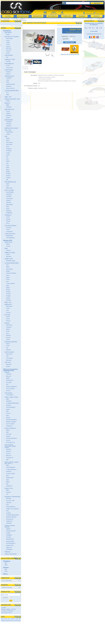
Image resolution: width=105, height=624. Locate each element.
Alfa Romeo (9, 144)
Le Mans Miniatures (11, 469)
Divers (5, 574)
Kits (6, 563)
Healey (8, 42)
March (7, 169)
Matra (7, 94)
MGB (7, 206)
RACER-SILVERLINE (11, 342)
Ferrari (8, 40)
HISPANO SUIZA (10, 260)
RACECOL (9, 547)
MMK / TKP (8, 97)
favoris (62, 14)
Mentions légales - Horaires (8, 609)
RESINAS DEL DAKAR (11, 128)
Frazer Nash (9, 67)
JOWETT (8, 200)
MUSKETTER (9, 545)
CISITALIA (9, 194)
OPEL (7, 82)
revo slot (18, 618)
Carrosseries (8, 393)
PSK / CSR (8, 130)
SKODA (8, 117)
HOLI (7, 510)
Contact (97, 16)
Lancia (8, 44)
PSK (6, 136)
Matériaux (7, 552)
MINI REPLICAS (9, 109)
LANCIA (8, 113)
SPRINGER (9, 549)
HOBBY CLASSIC (10, 252)
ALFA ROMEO (10, 192)
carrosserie (17, 620)
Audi (7, 265)
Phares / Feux (9, 488)
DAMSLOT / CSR (10, 59)
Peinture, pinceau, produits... (10, 526)
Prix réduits (52, 16)
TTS (7, 494)
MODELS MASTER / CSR (12, 99)
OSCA (7, 208)
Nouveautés (37, 16)
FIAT (7, 356)
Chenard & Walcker (11, 273)
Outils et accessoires (11, 554)
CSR (7, 504)
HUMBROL (9, 535)
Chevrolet (8, 227)
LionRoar (8, 513)
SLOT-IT (8, 390)
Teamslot (8, 492)
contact (45, 14)
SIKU (7, 479)
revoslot (12, 618)
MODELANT (8, 304)
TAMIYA (8, 529)
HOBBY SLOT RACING (12, 508)
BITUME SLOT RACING (12, 36)
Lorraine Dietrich (10, 283)
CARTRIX (8, 374)
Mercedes (8, 48)
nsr (9, 618)
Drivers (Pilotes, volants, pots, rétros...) (12, 462)
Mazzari (8, 73)
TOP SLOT (8, 362)
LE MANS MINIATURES (12, 90)
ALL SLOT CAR (10, 500)
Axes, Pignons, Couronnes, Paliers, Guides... (10, 446)
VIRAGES (8, 523)
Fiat (7, 57)
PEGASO (8, 123)
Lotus (7, 165)
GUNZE (8, 533)
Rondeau (8, 300)
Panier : (98, 13)
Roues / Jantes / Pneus (11, 397)
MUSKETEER (9, 120)
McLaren (8, 250)
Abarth (8, 138)
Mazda (8, 244)
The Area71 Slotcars (10, 225)
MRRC (8, 378)
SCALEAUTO (9, 380)
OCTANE (7, 315)
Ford (7, 92)
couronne (8, 620)
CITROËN (8, 78)
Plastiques (6, 561)
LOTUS (8, 111)
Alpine (7, 140)
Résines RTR (7, 240)
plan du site (53, 14)
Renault (8, 221)
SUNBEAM (9, 212)
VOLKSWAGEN (10, 237)
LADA (7, 80)
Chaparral (8, 148)
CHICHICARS (9, 55)
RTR (6, 565)
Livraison (3, 607)
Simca (7, 223)
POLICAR (8, 382)
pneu (11, 620)
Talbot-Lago (9, 188)
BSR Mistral (8, 32)
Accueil (8, 16)
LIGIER (8, 134)
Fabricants (67, 16)
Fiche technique (30, 72)
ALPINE (8, 61)
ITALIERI (8, 537)
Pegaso (8, 219)
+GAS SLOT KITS (10, 234)
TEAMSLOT (8, 215)
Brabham (8, 71)
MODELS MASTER (11, 517)
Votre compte (89, 13)
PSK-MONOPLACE (10, 182)
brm (6, 618)
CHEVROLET (9, 132)
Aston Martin (9, 38)
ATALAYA (8, 498)
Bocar (7, 146)
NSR (7, 415)
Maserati (8, 46)
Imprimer (26, 66)
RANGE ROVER (10, 84)
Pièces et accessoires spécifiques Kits (10, 369)
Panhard (8, 291)
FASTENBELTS (9, 63)
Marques (82, 16)
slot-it (2, 618)
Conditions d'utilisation (7, 611)
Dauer (7, 275)
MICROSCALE (10, 539)
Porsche (8, 51)
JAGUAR (8, 202)
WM (7, 179)
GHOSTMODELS (10, 407)
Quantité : (66, 39)
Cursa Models (9, 394)
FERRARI (8, 107)
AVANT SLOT (9, 242)
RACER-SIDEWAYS (11, 386)
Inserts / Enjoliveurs (10, 428)
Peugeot (8, 173)
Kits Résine (7, 31)
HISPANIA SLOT (9, 76)
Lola (7, 163)
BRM (6, 248)
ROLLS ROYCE (10, 88)
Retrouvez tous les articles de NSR (70, 54)
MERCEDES (9, 204)
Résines (6, 567)
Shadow (8, 177)
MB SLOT (8, 376)
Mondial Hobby (10, 541)
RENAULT (9, 86)
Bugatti (8, 271)
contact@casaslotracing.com (94, 33)
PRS (7, 411)
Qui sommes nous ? (6, 612)
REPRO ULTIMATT (11, 421)
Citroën (8, 254)
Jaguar (8, 161)
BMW (7, 105)
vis (14, 620)
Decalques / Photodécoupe (12, 496)
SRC (7, 484)
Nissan (8, 34)
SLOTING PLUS (10, 442)
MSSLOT (7, 103)
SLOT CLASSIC (9, 190)
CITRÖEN (8, 150)
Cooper (8, 152)
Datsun (8, 329)
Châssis (7, 372)
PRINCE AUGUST (11, 531)
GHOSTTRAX (9, 70)
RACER (7, 323)
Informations (23, 16)
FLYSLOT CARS (10, 473)
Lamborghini (9, 231)
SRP (7, 459)
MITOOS (8, 405)
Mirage (8, 171)
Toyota (8, 53)
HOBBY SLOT (9, 259)
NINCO (8, 409)
